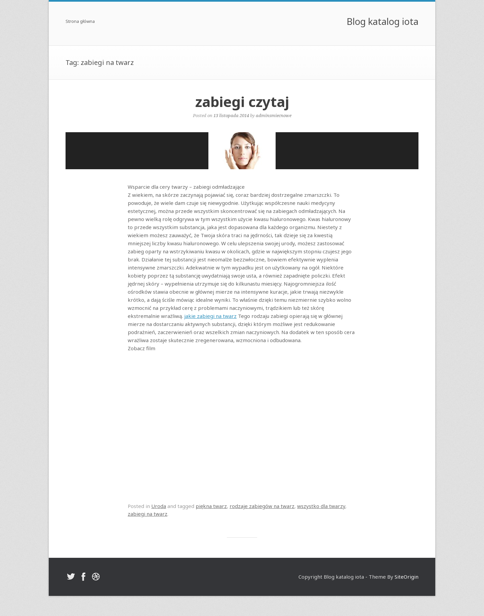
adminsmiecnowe (273, 115)
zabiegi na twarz (147, 513)
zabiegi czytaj (242, 101)
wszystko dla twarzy (321, 506)
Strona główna (80, 21)
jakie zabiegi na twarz (210, 316)
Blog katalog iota (382, 21)
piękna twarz (211, 506)
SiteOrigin (406, 576)
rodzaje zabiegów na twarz (262, 506)
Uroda (158, 506)
